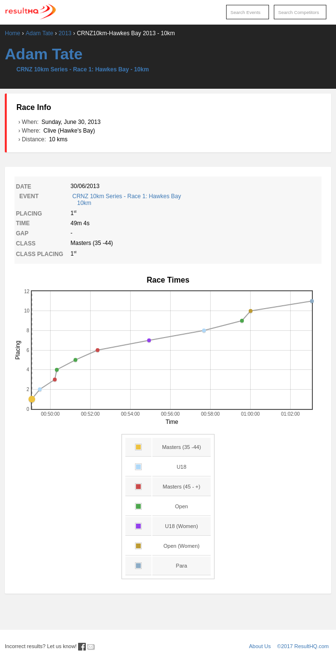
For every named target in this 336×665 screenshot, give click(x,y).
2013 (65, 33)
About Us (260, 646)
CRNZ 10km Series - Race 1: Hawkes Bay (196, 199)
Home (12, 33)
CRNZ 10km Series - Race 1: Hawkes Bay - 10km (82, 69)
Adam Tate (39, 33)
